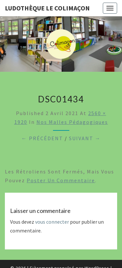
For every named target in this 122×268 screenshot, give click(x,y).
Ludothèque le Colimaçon (47, 8)
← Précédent (42, 138)
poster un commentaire (61, 180)
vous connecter (52, 221)
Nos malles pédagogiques (72, 122)
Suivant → (85, 138)
